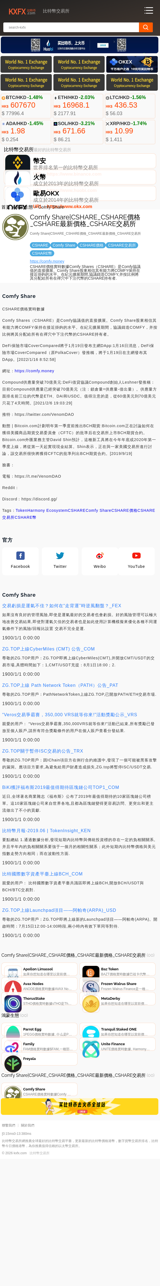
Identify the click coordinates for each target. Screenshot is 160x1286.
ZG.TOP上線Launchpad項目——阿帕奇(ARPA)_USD (59, 951)
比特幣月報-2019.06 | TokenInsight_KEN (46, 871)
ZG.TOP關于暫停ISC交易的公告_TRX (42, 792)
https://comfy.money (47, 302)
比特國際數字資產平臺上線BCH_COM (42, 915)
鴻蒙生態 (24, 248)
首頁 (5, 248)
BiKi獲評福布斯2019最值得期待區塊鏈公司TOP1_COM (60, 828)
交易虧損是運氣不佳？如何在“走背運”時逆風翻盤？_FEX (62, 646)
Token (21, 551)
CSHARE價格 (124, 551)
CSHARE (77, 551)
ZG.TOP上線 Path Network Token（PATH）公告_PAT (60, 726)
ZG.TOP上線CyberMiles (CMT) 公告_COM (48, 690)
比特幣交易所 (40, 1280)
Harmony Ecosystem (47, 551)
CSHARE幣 (26, 558)
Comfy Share (98, 551)
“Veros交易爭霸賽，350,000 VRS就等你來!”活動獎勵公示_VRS (69, 755)
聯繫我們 (8, 1252)
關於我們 (27, 1252)
